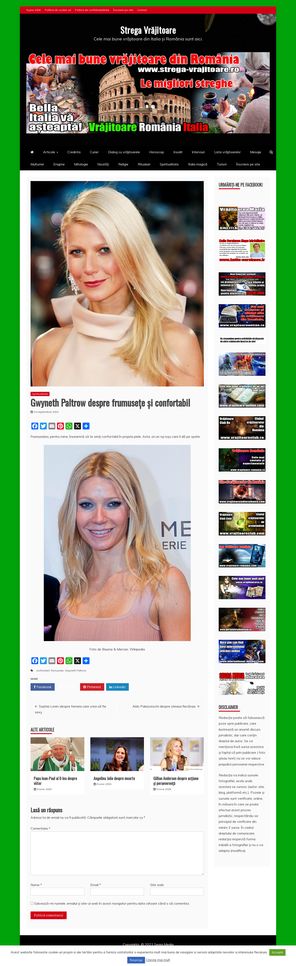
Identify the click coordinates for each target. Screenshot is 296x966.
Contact (142, 10)
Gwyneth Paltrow (75, 670)
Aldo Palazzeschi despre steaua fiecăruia (163, 706)
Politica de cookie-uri (58, 10)
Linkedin (117, 687)
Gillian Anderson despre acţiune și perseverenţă (175, 780)
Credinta (74, 152)
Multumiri (37, 164)
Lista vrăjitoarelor (227, 152)
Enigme (59, 164)
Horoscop (156, 152)
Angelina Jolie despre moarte (114, 778)
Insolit (177, 152)
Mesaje (255, 152)
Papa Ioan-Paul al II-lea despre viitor (55, 780)
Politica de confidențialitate (92, 10)
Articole (49, 152)
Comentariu (40, 828)
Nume (36, 884)
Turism (222, 164)
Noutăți (103, 164)
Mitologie (81, 164)
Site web (157, 884)
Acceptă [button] (277, 952)
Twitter (67, 687)
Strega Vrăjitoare (148, 29)
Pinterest (92, 687)
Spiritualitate (169, 164)
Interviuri (198, 152)
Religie (123, 164)
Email (95, 884)
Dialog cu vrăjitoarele (124, 152)
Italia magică (197, 164)
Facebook (42, 687)
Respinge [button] (136, 960)
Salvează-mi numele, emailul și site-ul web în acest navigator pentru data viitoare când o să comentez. (112, 903)
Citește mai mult (158, 960)
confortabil (43, 670)
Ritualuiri (144, 164)
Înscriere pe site (123, 10)
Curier (94, 152)
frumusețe (57, 670)
